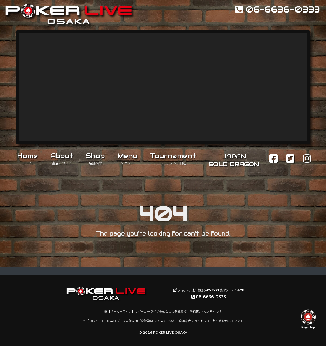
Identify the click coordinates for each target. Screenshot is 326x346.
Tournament (173, 158)
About (62, 158)
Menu (127, 158)
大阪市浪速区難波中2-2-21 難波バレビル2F (208, 290)
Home (27, 158)
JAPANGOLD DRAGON (234, 160)
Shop (95, 158)
